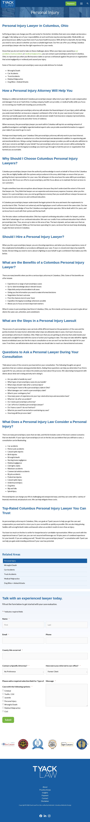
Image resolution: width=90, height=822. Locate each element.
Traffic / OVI (9, 693)
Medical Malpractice (12, 707)
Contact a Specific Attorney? (15, 665)
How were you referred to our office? (63, 665)
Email (5, 634)
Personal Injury (10, 700)
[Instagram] (49, 814)
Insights (45, 791)
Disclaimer (45, 800)
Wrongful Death (10, 704)
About (45, 786)
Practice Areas (45, 789)
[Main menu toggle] (81, 3)
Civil (6, 710)
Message (51, 680)
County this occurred (12, 649)
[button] (71, 4)
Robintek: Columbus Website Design (60, 804)
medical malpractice (33, 54)
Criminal (7, 690)
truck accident (16, 54)
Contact (45, 797)
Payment (45, 794)
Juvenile (7, 697)
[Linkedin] (45, 814)
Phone (48, 634)
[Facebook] (40, 814)
